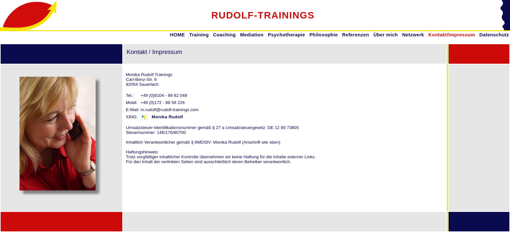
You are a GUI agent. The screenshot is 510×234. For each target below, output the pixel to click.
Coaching (224, 34)
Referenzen (355, 34)
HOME (177, 34)
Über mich (385, 34)
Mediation (251, 34)
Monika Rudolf (167, 116)
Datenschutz (494, 34)
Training (199, 34)
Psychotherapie (286, 34)
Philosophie (323, 34)
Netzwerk (413, 34)
